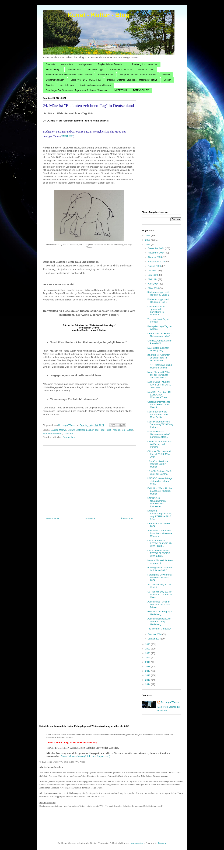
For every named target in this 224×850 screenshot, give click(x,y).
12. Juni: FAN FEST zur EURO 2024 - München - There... (159, 395)
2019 (148, 662)
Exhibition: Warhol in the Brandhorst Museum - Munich (159, 491)
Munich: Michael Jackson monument (160, 561)
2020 (148, 657)
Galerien (50, 85)
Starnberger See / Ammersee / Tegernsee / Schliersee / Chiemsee (76, 90)
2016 (148, 675)
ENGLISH (67, 136)
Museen (167, 80)
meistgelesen (85, 64)
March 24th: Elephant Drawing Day (158, 349)
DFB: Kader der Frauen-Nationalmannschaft (159, 335)
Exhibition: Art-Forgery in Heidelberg (159, 613)
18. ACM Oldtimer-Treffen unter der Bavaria (160, 472)
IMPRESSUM (120, 90)
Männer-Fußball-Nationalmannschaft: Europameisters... (159, 434)
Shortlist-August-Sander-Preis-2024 (159, 342)
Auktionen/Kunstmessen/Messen (95, 85)
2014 (148, 684)
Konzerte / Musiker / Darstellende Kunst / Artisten (69, 74)
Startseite (50, 64)
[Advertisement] (89, 479)
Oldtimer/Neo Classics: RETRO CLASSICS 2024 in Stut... (158, 553)
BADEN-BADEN (105, 74)
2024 (148, 244)
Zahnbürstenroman (52, 433)
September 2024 (157, 261)
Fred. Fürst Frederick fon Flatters (116, 430)
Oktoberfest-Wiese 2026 (120, 69)
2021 (148, 653)
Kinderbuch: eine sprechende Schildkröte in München (155, 310)
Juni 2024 (153, 275)
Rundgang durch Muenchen (144, 64)
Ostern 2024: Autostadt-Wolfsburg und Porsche (159, 444)
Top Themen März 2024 (159, 628)
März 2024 (153, 288)
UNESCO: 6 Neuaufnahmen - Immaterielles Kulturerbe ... (157, 502)
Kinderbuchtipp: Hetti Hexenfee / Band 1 (158, 293)
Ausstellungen (67, 85)
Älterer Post (127, 518)
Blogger (162, 843)
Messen (166, 74)
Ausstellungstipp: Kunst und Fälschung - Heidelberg (159, 621)
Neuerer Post (52, 518)
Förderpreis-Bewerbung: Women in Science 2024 (159, 577)
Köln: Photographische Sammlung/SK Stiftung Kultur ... (160, 424)
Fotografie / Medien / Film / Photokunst (138, 74)
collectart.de (67, 64)
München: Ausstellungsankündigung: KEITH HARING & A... (159, 514)
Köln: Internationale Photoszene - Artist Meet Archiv (158, 414)
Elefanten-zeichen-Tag (87, 430)
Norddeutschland (146, 69)
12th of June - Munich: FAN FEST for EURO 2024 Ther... (159, 385)
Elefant (71, 430)
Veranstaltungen (53, 69)
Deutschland (69, 437)
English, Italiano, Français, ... (111, 64)
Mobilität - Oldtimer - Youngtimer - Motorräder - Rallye (132, 80)
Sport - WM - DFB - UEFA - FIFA (86, 80)
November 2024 (156, 252)
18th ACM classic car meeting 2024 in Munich (158, 464)
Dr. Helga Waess (170, 702)
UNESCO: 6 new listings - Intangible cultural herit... (159, 481)
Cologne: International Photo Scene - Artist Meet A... (158, 405)
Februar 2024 (155, 634)
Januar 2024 (154, 638)
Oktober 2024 (155, 257)
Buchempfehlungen (55, 80)
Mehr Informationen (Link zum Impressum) (85, 756)
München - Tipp (95, 69)
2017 (148, 671)
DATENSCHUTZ (141, 90)
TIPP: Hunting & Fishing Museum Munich (159, 366)
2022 (148, 648)
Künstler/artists (75, 69)
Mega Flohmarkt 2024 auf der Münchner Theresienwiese (158, 375)
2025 (148, 240)
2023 (148, 644)
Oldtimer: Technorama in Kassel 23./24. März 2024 (159, 454)
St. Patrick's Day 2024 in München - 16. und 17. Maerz (160, 594)
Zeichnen (68, 433)
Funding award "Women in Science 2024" (159, 569)
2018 (148, 666)
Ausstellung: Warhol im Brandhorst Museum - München (159, 533)
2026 (148, 235)
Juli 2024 (153, 270)
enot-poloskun (137, 843)
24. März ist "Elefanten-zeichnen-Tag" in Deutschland (159, 358)
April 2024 (153, 283)
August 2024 (155, 266)
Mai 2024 (153, 279)
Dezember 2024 (156, 248)
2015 (148, 680)
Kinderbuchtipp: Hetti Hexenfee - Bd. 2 (158, 300)
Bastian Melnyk (58, 430)
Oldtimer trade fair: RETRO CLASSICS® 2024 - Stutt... (159, 543)
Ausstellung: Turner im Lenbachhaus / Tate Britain (158, 604)
